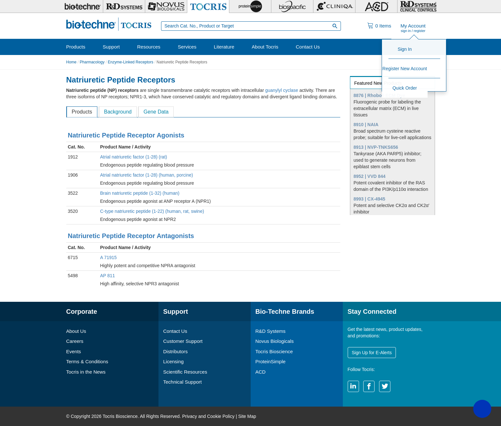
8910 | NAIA (366, 124)
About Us (76, 331)
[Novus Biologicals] (166, 6)
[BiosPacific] (292, 6)
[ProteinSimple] (250, 6)
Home (71, 62)
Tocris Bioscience (274, 351)
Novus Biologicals (275, 341)
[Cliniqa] (334, 6)
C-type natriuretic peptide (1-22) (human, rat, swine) (152, 211)
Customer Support (183, 341)
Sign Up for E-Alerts (372, 352)
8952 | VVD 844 (370, 176)
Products (75, 46)
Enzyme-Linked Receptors (130, 62)
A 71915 (108, 257)
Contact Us (308, 46)
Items (383, 25)
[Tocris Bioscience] (208, 6)
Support (111, 46)
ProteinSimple (271, 361)
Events (73, 351)
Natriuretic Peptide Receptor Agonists (126, 135)
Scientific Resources (185, 372)
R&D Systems (271, 331)
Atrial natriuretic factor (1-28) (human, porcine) (146, 175)
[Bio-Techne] (82, 6)
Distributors (175, 351)
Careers (74, 341)
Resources (148, 46)
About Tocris (265, 46)
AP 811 (107, 275)
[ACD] (376, 6)
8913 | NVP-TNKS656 (376, 147)
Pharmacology (92, 62)
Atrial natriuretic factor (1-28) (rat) (133, 156)
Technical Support (182, 382)
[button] (482, 409)
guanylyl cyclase (281, 90)
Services (187, 46)
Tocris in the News (86, 372)
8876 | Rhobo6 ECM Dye (379, 95)
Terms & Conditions (87, 361)
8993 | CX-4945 (369, 199)
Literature (224, 46)
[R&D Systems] (124, 6)
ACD (261, 372)
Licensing (173, 361)
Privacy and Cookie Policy (208, 416)
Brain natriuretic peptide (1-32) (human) (140, 193)
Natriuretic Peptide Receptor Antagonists (131, 235)
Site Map (247, 416)
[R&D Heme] (418, 6)
